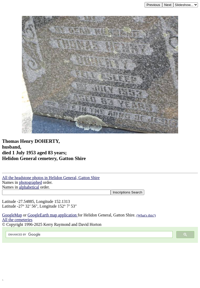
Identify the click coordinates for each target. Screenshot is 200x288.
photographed (30, 182)
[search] (88, 235)
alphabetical (29, 187)
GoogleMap (12, 215)
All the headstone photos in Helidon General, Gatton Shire (51, 177)
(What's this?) (146, 215)
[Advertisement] (100, 261)
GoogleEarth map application (53, 215)
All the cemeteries (17, 220)
